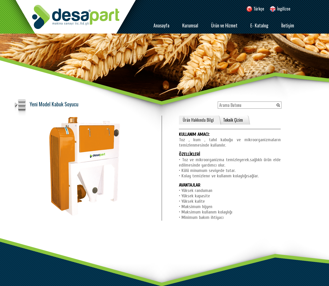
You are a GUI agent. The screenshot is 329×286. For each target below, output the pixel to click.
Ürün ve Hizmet (224, 25)
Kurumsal (190, 25)
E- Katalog (259, 25)
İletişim (287, 25)
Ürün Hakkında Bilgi (198, 120)
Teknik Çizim (233, 120)
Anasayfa (161, 25)
